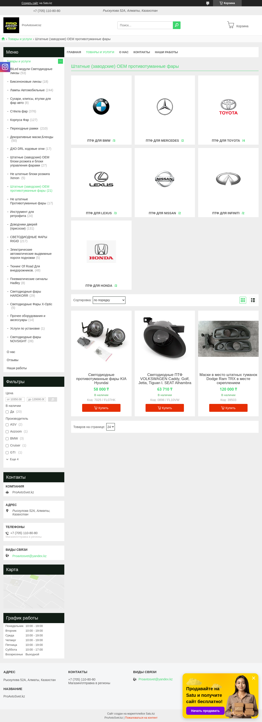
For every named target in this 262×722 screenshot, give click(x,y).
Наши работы (166, 52)
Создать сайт (30, 3)
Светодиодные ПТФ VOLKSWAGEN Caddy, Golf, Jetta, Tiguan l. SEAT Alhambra (164, 379)
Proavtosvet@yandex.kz (29, 556)
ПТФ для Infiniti (226, 213)
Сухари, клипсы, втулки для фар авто (30, 101)
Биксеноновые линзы (26, 81)
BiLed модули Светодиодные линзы (31, 71)
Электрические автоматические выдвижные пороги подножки (31, 254)
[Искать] (177, 25)
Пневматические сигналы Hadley (29, 281)
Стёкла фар (19, 111)
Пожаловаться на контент (141, 717)
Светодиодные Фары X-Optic (31, 304)
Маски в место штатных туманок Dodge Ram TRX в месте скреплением (228, 379)
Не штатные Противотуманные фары (28, 201)
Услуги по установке (25, 328)
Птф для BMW (99, 140)
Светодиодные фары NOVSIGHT (25, 339)
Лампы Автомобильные (27, 90)
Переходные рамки (24, 128)
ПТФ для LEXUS (99, 213)
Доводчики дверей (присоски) (23, 226)
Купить (103, 408)
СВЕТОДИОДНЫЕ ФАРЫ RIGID (28, 239)
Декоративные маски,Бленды (31, 137)
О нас (124, 52)
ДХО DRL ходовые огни (27, 148)
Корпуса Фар (19, 120)
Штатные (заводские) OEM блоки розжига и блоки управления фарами (29, 161)
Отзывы (12, 360)
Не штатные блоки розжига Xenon (30, 176)
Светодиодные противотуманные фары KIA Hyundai (101, 379)
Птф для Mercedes (162, 140)
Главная (74, 52)
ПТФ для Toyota (226, 140)
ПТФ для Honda (99, 285)
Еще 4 (14, 459)
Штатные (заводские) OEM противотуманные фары (29, 188)
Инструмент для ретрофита (22, 214)
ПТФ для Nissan (162, 213)
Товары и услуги (20, 39)
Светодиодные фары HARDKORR (25, 293)
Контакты (142, 52)
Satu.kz (150, 713)
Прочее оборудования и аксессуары (27, 318)
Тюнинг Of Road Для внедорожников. (25, 268)
